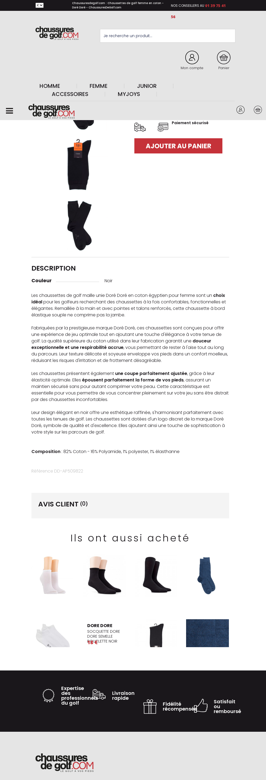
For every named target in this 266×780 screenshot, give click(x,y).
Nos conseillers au (187, 5)
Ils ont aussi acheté (130, 538)
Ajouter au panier (178, 146)
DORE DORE (99, 625)
